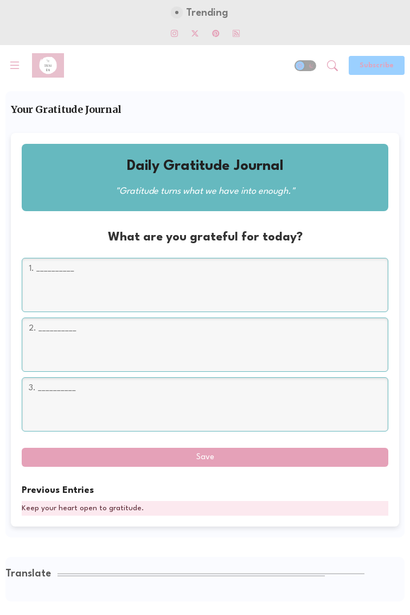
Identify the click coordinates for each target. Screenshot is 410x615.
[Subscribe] (377, 65)
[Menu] (14, 66)
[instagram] (174, 33)
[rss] (236, 33)
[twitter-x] (194, 33)
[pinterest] (215, 33)
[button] (305, 65)
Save (205, 457)
